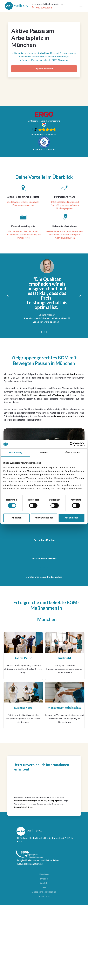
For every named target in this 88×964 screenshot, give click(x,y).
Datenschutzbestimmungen (25, 801)
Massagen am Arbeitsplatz (69, 416)
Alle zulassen (71, 517)
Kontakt (44, 883)
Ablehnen (16, 517)
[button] (80, 5)
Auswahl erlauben (44, 517)
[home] (17, 5)
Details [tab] (44, 452)
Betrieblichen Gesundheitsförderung (43, 395)
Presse (44, 878)
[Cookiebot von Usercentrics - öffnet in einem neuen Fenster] (72, 444)
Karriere (44, 874)
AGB (44, 887)
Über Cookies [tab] (72, 452)
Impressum (44, 896)
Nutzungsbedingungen (49, 801)
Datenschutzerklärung (23, 807)
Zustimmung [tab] (15, 452)
